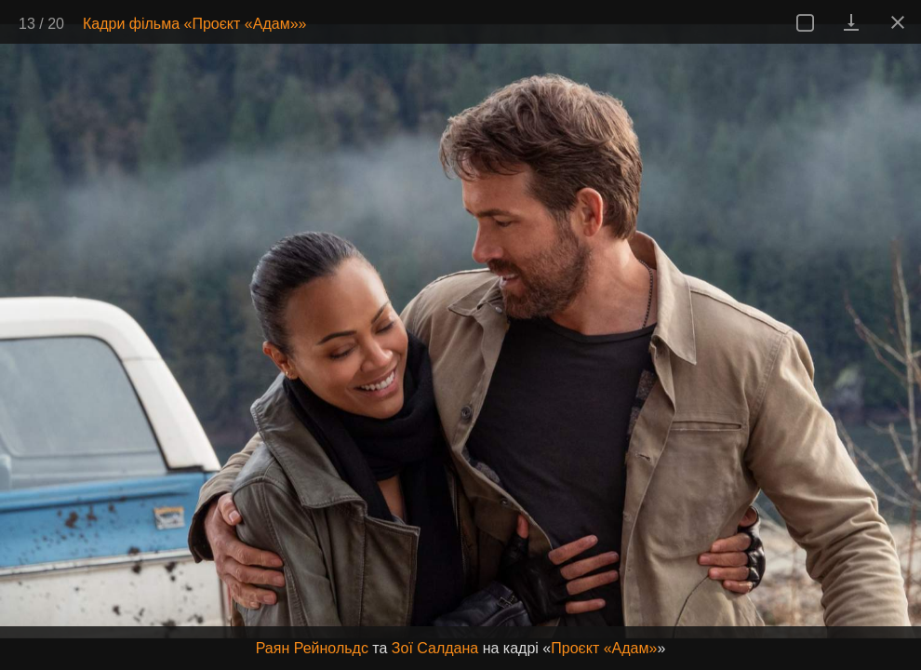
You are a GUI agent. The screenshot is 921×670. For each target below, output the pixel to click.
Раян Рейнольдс (312, 648)
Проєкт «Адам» (604, 648)
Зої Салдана (435, 648)
